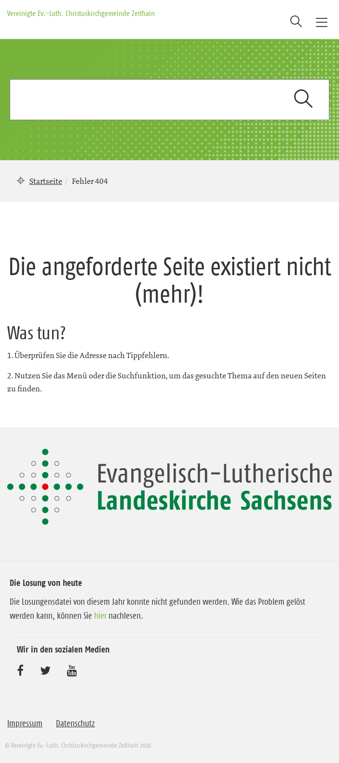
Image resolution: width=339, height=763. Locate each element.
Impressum (24, 723)
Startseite (45, 181)
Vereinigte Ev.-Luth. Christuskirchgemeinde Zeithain (81, 13)
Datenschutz (75, 723)
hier (100, 615)
